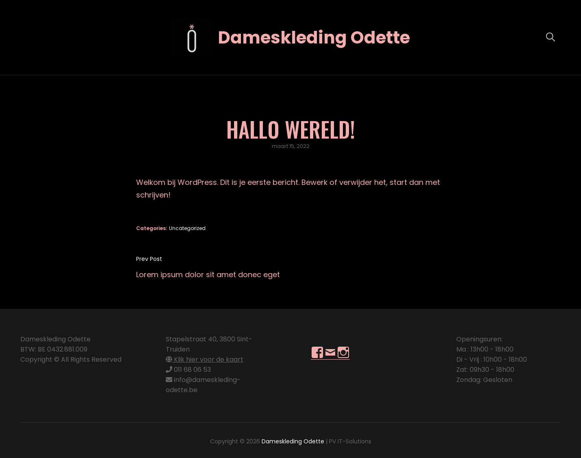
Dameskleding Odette (314, 38)
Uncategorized (187, 228)
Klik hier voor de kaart (204, 359)
